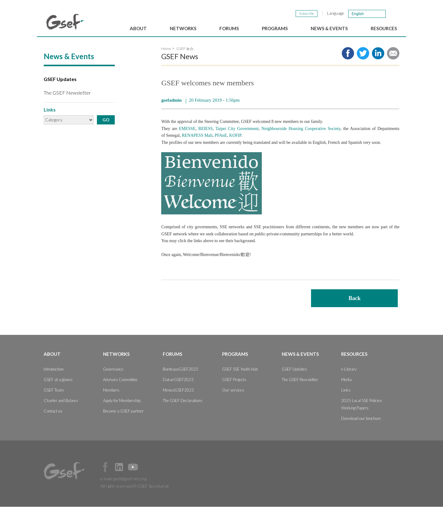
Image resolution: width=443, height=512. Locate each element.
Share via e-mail (393, 58)
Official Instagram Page (147, 472)
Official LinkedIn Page (119, 472)
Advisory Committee (120, 384)
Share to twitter (363, 58)
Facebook (105, 472)
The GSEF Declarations (182, 405)
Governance (113, 374)
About (138, 28)
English (358, 14)
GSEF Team (54, 395)
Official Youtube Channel (133, 472)
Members (111, 395)
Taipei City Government (236, 133)
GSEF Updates (60, 84)
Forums (229, 28)
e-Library (349, 374)
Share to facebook (348, 58)
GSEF (65, 22)
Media (346, 384)
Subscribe (306, 13)
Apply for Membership (122, 405)
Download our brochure (361, 423)
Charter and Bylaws (61, 405)
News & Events (329, 28)
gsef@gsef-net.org (129, 483)
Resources (384, 28)
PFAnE (221, 140)
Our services (233, 395)
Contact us (53, 416)
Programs (275, 28)
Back (355, 303)
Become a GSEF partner (123, 416)
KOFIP (235, 140)
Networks (183, 28)
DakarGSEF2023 (178, 384)
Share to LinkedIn (378, 58)
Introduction (54, 374)
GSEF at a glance (58, 384)
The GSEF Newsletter (67, 97)
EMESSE (187, 133)
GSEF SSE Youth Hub (240, 374)
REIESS (205, 133)
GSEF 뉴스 (185, 53)
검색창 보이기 (393, 13)
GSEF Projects (234, 384)
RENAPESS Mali (197, 140)
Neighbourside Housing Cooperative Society (301, 133)
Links (346, 395)
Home (166, 53)
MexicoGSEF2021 (178, 395)
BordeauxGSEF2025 (180, 374)
